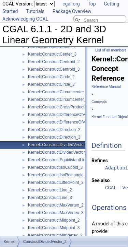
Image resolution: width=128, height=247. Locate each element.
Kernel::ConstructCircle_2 (51, 76)
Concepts (99, 101)
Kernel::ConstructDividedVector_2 (58, 144)
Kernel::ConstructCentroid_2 (54, 61)
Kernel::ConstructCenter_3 (52, 54)
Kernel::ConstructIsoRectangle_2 (58, 175)
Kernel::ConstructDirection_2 (54, 129)
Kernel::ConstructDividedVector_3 (58, 152)
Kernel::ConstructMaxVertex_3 (56, 212)
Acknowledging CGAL (25, 19)
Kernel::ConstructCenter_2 (52, 46)
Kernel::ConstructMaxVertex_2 (56, 205)
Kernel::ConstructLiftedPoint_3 (56, 182)
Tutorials (35, 11)
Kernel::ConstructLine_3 (50, 197)
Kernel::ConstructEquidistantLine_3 (60, 159)
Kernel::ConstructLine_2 (50, 190)
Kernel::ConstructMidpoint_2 (54, 220)
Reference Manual (106, 86)
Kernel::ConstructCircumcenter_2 (58, 92)
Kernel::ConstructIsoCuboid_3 (55, 167)
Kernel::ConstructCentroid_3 (54, 69)
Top (92, 4)
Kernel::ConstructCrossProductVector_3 (64, 107)
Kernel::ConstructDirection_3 (54, 137)
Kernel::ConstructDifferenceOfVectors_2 (64, 114)
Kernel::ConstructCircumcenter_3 (58, 99)
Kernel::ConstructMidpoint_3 (54, 227)
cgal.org (71, 4)
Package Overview (72, 11)
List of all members (110, 50)
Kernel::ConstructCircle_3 (51, 84)
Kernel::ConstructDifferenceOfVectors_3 (64, 122)
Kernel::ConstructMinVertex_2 (55, 235)
